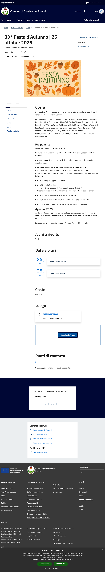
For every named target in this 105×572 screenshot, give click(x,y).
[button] (52, 569)
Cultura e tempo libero (35, 492)
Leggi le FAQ (31, 536)
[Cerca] (101, 11)
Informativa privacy (59, 536)
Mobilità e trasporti (33, 510)
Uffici (3, 495)
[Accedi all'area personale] (93, 2)
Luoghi (81, 505)
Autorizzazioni (58, 492)
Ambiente (56, 485)
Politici (3, 503)
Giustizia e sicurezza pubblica (37, 514)
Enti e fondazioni (7, 499)
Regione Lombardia (8, 2)
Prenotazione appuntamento (37, 528)
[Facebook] (83, 11)
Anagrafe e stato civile (35, 488)
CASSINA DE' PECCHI (51, 314)
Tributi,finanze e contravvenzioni (38, 517)
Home (6, 27)
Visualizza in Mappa (68, 335)
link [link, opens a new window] (72, 560)
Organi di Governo (7, 488)
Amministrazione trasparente (63, 528)
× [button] (102, 550)
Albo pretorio (57, 532)
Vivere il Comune (17, 27)
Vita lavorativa (32, 495)
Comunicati (83, 492)
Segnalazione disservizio (35, 532)
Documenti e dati (7, 510)
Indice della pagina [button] (13, 104)
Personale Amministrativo (10, 506)
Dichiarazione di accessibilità (63, 543)
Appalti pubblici (32, 503)
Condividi (83, 37)
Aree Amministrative (8, 492)
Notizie (81, 488)
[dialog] (52, 560)
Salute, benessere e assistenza (63, 488)
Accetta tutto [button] (44, 564)
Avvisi (81, 495)
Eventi (28, 27)
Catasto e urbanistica (34, 506)
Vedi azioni (93, 37)
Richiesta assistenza (34, 539)
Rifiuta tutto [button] (61, 564)
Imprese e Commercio (34, 499)
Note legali (56, 539)
